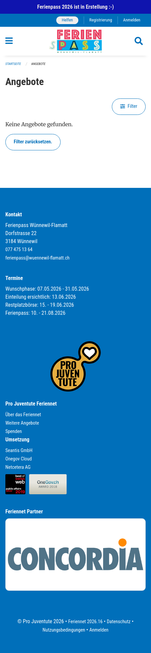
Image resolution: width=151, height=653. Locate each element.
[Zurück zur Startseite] (75, 41)
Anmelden (131, 19)
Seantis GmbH (18, 450)
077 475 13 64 (18, 249)
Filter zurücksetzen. (33, 142)
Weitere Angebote (22, 423)
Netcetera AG (17, 467)
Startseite (13, 64)
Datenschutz (119, 622)
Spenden (13, 431)
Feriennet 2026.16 (85, 622)
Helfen (67, 19)
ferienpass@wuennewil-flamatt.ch (37, 258)
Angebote (38, 64)
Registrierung (100, 19)
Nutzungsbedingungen (64, 630)
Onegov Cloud (18, 459)
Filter (128, 106)
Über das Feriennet (23, 415)
